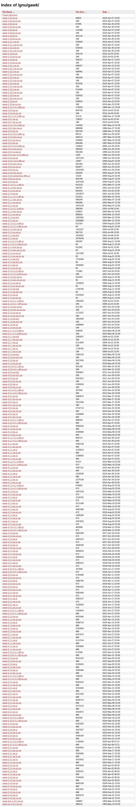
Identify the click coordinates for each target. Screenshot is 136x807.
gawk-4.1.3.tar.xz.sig (11, 506)
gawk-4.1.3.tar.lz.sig (11, 500)
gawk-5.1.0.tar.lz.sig (11, 625)
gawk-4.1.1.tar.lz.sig (11, 453)
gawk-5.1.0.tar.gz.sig (11, 619)
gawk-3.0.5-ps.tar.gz (11, 167)
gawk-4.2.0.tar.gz (10, 533)
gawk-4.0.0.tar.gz (10, 378)
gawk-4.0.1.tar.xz (10, 402)
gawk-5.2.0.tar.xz (10, 670)
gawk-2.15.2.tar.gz (10, 72)
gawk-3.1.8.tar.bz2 (10, 354)
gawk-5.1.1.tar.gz (10, 634)
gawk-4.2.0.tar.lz (9, 539)
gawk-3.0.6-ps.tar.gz (11, 179)
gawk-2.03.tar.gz (9, 30)
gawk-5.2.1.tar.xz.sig (11, 697)
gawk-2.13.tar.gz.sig (11, 57)
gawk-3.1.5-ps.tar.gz (11, 283)
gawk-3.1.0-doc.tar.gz (12, 188)
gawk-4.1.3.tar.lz (9, 497)
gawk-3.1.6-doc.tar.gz (12, 307)
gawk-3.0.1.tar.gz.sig (11, 122)
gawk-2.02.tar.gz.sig (11, 27)
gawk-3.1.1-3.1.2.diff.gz (13, 197)
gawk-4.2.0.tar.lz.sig (11, 542)
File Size (80, 12)
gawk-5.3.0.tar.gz (10, 724)
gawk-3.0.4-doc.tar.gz (12, 149)
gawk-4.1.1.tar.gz (10, 444)
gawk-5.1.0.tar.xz (10, 628)
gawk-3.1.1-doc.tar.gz (12, 200)
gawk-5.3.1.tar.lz (9, 753)
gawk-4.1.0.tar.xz (10, 432)
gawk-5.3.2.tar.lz (9, 771)
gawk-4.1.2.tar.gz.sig (11, 471)
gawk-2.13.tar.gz (9, 54)
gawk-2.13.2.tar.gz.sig (12, 51)
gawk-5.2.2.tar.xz (10, 712)
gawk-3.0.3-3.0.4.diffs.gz (13, 134)
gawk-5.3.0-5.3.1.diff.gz (13, 718)
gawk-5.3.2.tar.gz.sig (11, 768)
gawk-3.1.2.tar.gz (10, 220)
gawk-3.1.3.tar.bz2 (10, 235)
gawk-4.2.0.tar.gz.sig (11, 536)
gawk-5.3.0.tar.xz (10, 736)
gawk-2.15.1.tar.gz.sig (12, 69)
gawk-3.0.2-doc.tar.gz (12, 128)
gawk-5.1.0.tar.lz (9, 622)
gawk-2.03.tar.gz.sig (11, 33)
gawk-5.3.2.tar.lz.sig (11, 774)
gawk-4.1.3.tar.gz (10, 491)
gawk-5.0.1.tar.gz (10, 593)
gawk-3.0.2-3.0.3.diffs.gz (13, 125)
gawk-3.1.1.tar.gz (10, 206)
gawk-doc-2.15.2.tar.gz (12, 801)
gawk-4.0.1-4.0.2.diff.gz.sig (14, 393)
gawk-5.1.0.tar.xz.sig (11, 631)
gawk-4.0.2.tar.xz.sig (11, 417)
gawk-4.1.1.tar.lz (9, 450)
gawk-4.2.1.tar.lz (9, 557)
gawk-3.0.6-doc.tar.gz (12, 173)
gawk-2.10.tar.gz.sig (11, 39)
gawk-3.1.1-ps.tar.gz (11, 202)
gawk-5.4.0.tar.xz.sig (11, 798)
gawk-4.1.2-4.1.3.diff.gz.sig (14, 465)
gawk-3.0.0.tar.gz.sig (11, 113)
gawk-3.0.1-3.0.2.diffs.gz (13, 116)
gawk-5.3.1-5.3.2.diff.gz (13, 741)
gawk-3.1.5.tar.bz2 (10, 289)
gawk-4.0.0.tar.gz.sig (11, 381)
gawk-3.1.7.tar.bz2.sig (12, 340)
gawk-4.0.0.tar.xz (10, 384)
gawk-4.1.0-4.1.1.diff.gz (13, 420)
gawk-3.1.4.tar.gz (10, 265)
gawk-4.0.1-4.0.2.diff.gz (13, 390)
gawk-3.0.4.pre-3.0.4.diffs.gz (15, 155)
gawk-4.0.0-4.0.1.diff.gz (13, 366)
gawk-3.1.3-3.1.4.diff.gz (13, 223)
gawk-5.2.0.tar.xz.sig (11, 673)
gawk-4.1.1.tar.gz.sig (11, 447)
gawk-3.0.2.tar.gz (10, 131)
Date (104, 12)
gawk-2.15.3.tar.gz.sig (12, 80)
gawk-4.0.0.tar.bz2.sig (12, 375)
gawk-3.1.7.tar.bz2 (10, 337)
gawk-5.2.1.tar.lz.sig (11, 691)
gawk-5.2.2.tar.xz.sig (11, 715)
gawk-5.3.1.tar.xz (10, 759)
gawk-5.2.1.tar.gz (10, 682)
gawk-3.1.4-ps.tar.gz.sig (13, 256)
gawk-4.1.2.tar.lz (9, 474)
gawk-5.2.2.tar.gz (10, 700)
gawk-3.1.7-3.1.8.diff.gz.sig (14, 334)
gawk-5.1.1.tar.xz (10, 646)
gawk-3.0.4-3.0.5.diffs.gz (13, 146)
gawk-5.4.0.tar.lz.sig (11, 792)
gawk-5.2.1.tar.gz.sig (11, 685)
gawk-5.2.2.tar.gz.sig (11, 703)
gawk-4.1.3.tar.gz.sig (11, 494)
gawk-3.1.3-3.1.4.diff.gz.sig (14, 226)
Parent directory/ (9, 15)
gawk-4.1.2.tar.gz (10, 468)
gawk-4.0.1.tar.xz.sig (11, 405)
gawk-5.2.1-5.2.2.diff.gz (13, 676)
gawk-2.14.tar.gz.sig (11, 63)
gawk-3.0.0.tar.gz (10, 110)
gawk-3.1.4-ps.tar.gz (11, 253)
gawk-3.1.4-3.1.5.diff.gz (13, 241)
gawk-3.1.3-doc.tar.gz (12, 229)
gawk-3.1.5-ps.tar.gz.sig (13, 286)
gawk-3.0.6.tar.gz (10, 182)
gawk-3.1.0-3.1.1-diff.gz (13, 185)
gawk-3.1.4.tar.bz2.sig (12, 262)
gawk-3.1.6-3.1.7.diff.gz (13, 301)
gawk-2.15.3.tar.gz (10, 78)
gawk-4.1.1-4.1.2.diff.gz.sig (14, 441)
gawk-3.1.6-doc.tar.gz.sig (13, 310)
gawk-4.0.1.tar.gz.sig (11, 399)
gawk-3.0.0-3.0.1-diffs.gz (13, 107)
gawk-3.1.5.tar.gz (10, 295)
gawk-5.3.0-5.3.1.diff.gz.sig (14, 721)
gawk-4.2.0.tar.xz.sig (11, 548)
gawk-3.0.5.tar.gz (10, 170)
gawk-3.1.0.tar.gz (10, 194)
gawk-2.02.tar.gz (9, 24)
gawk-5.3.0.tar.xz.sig (11, 739)
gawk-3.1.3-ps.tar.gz (11, 232)
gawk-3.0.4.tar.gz (10, 158)
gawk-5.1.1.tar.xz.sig (11, 649)
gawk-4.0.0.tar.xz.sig (11, 387)
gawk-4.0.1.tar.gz (10, 396)
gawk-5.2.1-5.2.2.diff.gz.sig (14, 679)
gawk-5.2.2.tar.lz (9, 706)
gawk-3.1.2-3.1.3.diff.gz (13, 209)
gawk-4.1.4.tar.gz (10, 509)
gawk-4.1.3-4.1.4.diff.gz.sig (14, 488)
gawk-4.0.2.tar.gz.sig (11, 411)
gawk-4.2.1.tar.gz (10, 551)
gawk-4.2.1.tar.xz (10, 563)
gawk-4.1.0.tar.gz (10, 426)
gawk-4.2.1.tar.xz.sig (11, 566)
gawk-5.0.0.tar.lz (9, 581)
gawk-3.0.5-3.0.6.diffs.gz (13, 161)
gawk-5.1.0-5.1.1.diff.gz (13, 610)
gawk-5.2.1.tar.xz (10, 694)
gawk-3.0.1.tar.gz (10, 119)
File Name (7, 12)
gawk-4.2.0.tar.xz (10, 545)
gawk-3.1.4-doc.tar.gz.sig (13, 250)
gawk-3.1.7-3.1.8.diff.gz (13, 331)
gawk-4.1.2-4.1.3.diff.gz (13, 462)
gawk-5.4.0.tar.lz (9, 789)
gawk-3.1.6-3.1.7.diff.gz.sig (14, 304)
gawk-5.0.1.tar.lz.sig (11, 602)
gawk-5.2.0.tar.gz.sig (11, 661)
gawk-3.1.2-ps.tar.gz (11, 214)
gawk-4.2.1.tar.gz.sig (11, 554)
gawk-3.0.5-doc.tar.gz (12, 164)
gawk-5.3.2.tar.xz (10, 777)
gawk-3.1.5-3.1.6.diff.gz (13, 271)
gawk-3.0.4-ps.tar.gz (11, 152)
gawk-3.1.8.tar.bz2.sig (12, 357)
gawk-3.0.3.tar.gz (10, 143)
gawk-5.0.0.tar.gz (10, 575)
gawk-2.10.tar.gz (9, 36)
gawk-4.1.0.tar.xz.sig (11, 435)
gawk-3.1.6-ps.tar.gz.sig (13, 316)
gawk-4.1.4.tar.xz (10, 521)
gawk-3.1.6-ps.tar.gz (11, 313)
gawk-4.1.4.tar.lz (9, 515)
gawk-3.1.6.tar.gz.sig (11, 328)
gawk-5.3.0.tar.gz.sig (11, 727)
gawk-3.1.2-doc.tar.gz (12, 211)
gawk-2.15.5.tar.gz (10, 89)
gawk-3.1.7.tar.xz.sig (11, 351)
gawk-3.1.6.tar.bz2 (10, 319)
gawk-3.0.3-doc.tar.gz (12, 137)
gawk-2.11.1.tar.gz (10, 42)
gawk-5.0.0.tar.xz (10, 587)
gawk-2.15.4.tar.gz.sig (12, 86)
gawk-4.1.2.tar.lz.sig (11, 477)
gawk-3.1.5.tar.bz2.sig (12, 292)
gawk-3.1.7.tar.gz (10, 342)
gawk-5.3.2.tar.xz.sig (11, 780)
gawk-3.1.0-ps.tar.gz (11, 191)
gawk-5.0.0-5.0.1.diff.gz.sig (14, 572)
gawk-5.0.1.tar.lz (9, 599)
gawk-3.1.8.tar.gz (10, 360)
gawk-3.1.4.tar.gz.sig (11, 268)
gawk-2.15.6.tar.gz (10, 95)
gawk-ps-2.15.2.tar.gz (12, 804)
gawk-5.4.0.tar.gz (10, 783)
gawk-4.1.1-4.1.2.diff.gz (13, 438)
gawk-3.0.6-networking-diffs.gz (16, 176)
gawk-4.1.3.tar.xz (10, 503)
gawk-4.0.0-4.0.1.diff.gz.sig (14, 369)
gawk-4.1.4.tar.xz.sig (11, 524)
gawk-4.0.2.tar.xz (10, 414)
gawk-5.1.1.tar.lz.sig (11, 643)
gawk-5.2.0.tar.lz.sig (11, 667)
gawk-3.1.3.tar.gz (10, 238)
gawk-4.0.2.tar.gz (10, 408)
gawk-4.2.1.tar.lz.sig (11, 560)
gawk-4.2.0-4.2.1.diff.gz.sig (14, 530)
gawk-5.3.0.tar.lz (9, 730)
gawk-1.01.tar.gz (9, 18)
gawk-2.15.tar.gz (9, 101)
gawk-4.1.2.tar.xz (10, 479)
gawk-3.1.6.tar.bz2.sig (12, 322)
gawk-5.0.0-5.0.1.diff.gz (13, 569)
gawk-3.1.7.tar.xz (10, 349)
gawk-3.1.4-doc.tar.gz (12, 247)
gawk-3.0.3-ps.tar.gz (11, 140)
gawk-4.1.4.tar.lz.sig (11, 518)
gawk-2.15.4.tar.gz (10, 83)
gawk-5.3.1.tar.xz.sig (11, 762)
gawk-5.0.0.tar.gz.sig (11, 578)
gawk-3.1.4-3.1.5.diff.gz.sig (14, 244)
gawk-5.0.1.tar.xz (10, 605)
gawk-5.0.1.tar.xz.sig (11, 608)
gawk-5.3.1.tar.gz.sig (11, 750)
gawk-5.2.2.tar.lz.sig (11, 709)
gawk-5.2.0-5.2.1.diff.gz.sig (14, 655)
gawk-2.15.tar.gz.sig (11, 104)
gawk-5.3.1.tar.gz (10, 748)
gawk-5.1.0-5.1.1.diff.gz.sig (14, 613)
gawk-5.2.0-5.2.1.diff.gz (13, 652)
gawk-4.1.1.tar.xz (10, 456)
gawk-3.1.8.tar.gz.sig (11, 363)
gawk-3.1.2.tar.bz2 (10, 217)
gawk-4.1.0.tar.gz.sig (11, 429)
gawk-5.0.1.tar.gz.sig (11, 596)
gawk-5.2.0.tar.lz (9, 664)
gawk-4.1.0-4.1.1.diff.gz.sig (14, 423)
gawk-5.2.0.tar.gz (10, 658)
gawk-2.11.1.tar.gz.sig (12, 45)
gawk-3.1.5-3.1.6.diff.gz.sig (14, 274)
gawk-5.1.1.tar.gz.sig (11, 637)
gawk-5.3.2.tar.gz (10, 765)
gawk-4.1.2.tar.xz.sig (11, 482)
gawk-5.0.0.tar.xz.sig (11, 590)
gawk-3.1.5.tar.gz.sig (11, 298)
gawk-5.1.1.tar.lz (9, 640)
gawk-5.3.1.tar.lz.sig (11, 756)
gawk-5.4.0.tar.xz (10, 795)
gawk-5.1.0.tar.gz (10, 617)
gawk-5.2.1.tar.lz (9, 688)
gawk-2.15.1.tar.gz (10, 66)
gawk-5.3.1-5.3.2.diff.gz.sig (14, 745)
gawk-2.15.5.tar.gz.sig (12, 92)
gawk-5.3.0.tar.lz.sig (11, 733)
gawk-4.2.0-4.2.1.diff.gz (13, 527)
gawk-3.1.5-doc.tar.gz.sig (13, 280)
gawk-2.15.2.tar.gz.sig (12, 74)
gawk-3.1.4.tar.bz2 (10, 259)
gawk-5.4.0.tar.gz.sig (11, 786)
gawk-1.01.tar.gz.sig (11, 21)
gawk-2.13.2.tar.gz (10, 48)
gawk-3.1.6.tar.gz (10, 325)
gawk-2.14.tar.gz (9, 60)
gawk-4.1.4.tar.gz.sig (11, 512)
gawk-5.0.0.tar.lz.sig (11, 584)
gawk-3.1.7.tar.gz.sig (11, 345)
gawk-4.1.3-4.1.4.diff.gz (13, 485)
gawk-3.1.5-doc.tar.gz (12, 277)
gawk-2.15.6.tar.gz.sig (12, 98)
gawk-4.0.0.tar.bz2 (10, 372)
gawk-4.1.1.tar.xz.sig (11, 459)
